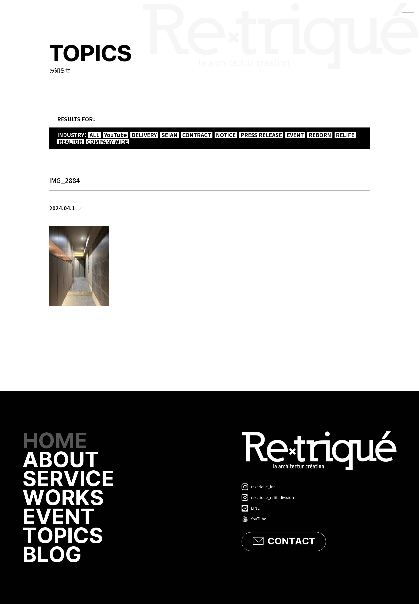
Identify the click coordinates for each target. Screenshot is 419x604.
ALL (94, 135)
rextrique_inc (258, 486)
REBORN (320, 135)
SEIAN (169, 135)
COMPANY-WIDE (107, 141)
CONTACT (291, 541)
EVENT (295, 135)
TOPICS (62, 536)
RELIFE (345, 135)
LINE (251, 508)
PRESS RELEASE (261, 135)
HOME (54, 441)
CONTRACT (196, 135)
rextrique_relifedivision (268, 497)
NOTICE (226, 135)
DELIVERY (144, 135)
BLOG (52, 555)
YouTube (115, 135)
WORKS (63, 498)
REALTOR (70, 141)
